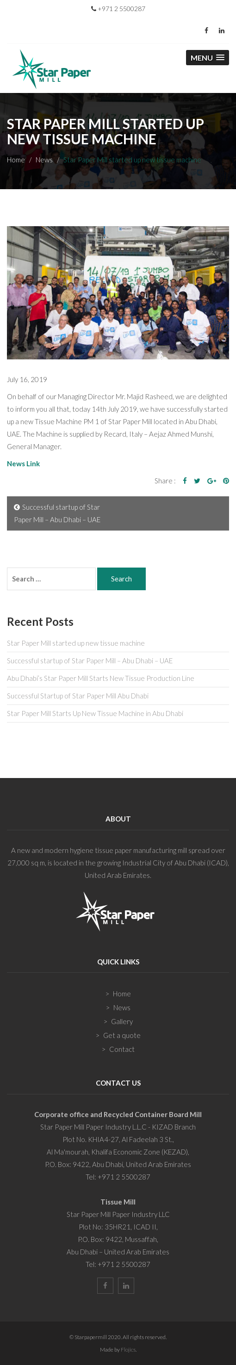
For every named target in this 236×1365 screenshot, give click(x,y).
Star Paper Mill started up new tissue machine (76, 643)
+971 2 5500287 (118, 8)
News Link (23, 463)
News (44, 159)
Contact (122, 1049)
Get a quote (122, 1035)
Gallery (122, 1021)
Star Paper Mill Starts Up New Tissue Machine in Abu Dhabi (95, 713)
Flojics (128, 1349)
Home (16, 159)
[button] (207, 57)
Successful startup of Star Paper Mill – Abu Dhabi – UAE (57, 513)
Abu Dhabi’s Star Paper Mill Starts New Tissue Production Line (100, 678)
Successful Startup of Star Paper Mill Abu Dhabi (78, 696)
